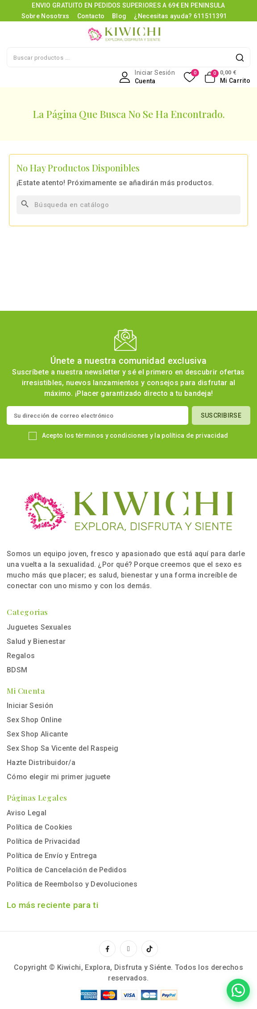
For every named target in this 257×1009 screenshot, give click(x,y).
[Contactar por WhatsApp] (238, 990)
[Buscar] (128, 204)
